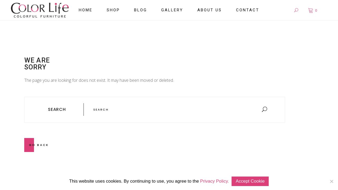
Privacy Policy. (214, 181)
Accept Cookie (250, 181)
